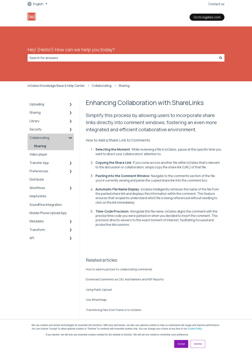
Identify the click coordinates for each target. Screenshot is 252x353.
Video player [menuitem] (38, 154)
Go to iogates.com (207, 17)
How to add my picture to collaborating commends (119, 269)
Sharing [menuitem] (35, 112)
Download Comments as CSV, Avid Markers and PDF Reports (125, 279)
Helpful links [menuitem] (38, 196)
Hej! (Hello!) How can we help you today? (71, 49)
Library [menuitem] (34, 121)
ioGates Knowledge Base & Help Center (56, 85)
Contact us (216, 4)
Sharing (124, 85)
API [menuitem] (32, 238)
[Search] (220, 58)
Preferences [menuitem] (39, 171)
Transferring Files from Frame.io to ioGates (113, 310)
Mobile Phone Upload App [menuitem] (48, 213)
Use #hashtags (96, 300)
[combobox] (122, 58)
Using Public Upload (99, 289)
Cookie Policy (195, 328)
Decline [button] (198, 344)
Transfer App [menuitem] (39, 163)
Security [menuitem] (36, 129)
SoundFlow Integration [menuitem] (46, 204)
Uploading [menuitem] (37, 104)
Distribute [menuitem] (37, 179)
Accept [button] (181, 344)
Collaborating (101, 85)
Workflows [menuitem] (37, 188)
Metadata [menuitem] (37, 221)
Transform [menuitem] (37, 230)
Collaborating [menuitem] (39, 138)
